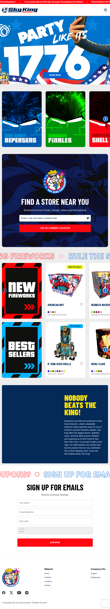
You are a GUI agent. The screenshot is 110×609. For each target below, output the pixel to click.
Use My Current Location (55, 228)
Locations (48, 581)
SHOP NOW (55, 75)
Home (46, 573)
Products (47, 577)
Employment (95, 577)
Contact (47, 585)
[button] (105, 118)
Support (94, 573)
